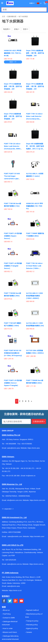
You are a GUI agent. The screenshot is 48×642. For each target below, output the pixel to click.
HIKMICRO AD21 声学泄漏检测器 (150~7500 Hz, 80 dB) (12, 53)
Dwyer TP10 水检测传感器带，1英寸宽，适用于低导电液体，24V (13, 86)
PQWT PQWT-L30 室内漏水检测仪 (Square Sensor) (13, 236)
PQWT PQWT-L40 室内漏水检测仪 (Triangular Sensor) (13, 265)
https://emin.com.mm (37, 500)
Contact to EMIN (8, 618)
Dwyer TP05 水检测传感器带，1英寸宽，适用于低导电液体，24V (35, 53)
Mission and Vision (9, 632)
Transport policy (32, 621)
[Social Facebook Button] (4, 601)
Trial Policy (6, 614)
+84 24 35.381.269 (12, 468)
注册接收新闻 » (39, 421)
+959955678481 (24, 496)
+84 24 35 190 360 (13, 476)
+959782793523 (11, 496)
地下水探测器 (23, 16)
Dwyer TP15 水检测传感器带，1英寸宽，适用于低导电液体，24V (35, 86)
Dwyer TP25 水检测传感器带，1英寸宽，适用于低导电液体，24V (13, 116)
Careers (29, 632)
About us (6, 610)
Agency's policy (32, 628)
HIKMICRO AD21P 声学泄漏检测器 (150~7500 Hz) (34, 206)
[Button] (2, 3)
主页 (3, 16)
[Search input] (22, 9)
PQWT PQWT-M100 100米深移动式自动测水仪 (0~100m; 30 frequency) (13, 353)
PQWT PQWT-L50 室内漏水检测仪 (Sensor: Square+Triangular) (13, 383)
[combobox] (22, 9)
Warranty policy (32, 625)
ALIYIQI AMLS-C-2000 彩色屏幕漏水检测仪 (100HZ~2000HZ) (34, 295)
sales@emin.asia (13, 586)
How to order (7, 628)
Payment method (32, 610)
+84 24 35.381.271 (27, 468)
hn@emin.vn (30, 476)
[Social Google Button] (15, 601)
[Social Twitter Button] (10, 601)
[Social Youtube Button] (21, 601)
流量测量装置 (11, 16)
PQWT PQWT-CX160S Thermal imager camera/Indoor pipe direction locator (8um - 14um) (13, 179)
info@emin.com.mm (14, 500)
